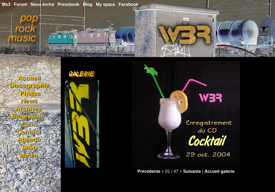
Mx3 (6, 4)
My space (105, 4)
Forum (20, 4)
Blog (87, 4)
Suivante (192, 171)
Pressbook (68, 4)
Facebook (129, 4)
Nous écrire (42, 4)
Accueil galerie (219, 171)
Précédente (148, 171)
